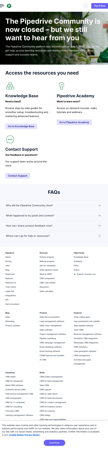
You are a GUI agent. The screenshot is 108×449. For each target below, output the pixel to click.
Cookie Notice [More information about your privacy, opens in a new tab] (16, 435)
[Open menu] (7, 6)
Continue (54, 442)
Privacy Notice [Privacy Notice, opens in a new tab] (32, 435)
